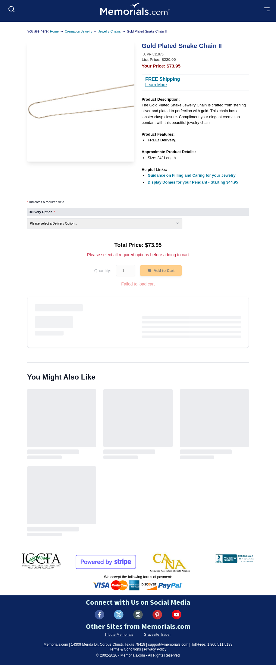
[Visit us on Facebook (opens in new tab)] (99, 614)
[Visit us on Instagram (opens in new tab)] (138, 614)
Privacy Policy (155, 649)
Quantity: (102, 270)
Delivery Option (42, 212)
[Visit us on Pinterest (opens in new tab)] (157, 614)
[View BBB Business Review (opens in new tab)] (235, 557)
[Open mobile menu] (267, 9)
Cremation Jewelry (78, 31)
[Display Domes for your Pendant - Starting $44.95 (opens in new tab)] (193, 182)
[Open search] (11, 9)
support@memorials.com (168, 644)
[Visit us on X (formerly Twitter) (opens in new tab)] (119, 614)
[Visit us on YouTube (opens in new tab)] (176, 614)
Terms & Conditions (125, 649)
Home (54, 31)
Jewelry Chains (109, 31)
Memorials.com (56, 644)
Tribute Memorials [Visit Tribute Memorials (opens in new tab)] (118, 634)
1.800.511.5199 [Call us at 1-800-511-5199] (219, 644)
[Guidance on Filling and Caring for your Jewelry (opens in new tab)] (192, 175)
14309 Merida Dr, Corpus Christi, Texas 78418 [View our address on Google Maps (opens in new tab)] (108, 644)
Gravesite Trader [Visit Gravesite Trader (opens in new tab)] (157, 634)
